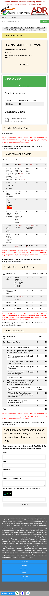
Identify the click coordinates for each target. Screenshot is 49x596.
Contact (24, 572)
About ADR (24, 565)
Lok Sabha (12, 17)
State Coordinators (24, 569)
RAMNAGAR (40, 28)
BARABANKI (29, 28)
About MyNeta (24, 562)
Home (4, 17)
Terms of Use (24, 576)
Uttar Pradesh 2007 (16, 28)
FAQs (24, 580)
